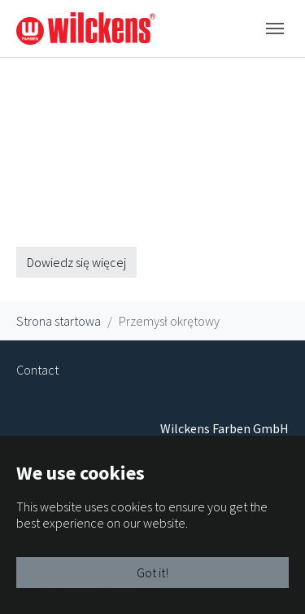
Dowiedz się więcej (76, 262)
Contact (37, 370)
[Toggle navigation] (275, 28)
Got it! (152, 572)
